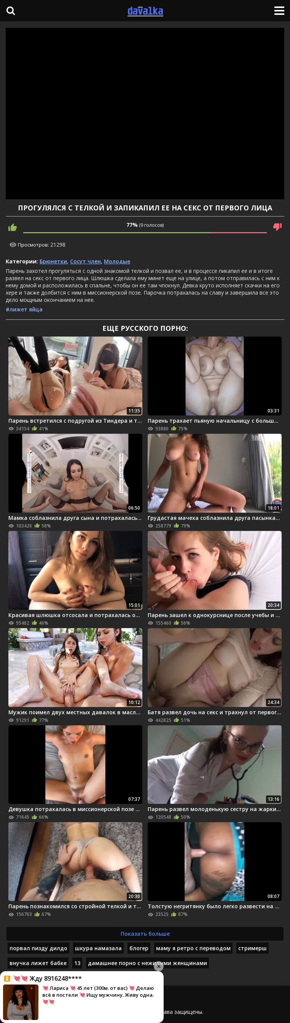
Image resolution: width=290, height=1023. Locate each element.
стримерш (252, 948)
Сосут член (85, 261)
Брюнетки (53, 261)
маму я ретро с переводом (193, 948)
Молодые (117, 261)
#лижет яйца (24, 309)
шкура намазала (98, 948)
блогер (138, 948)
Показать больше (145, 933)
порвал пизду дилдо (38, 948)
